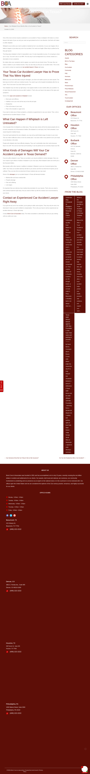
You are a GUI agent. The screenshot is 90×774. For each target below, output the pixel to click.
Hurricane (67, 76)
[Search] (74, 42)
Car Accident (68, 67)
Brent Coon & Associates (14, 213)
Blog (66, 64)
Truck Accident (69, 98)
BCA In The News (70, 61)
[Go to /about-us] (73, 116)
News (66, 82)
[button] (65, 3)
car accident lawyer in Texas (30, 67)
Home (6, 26)
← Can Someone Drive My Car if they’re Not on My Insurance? (21, 458)
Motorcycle (68, 79)
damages (12, 174)
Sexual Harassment (70, 91)
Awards (67, 58)
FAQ (66, 73)
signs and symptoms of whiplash (18, 96)
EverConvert (35, 770)
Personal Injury (69, 85)
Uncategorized (69, 101)
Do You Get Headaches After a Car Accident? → (72, 458)
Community (68, 70)
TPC (66, 95)
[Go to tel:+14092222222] (45, 529)
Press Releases (69, 88)
